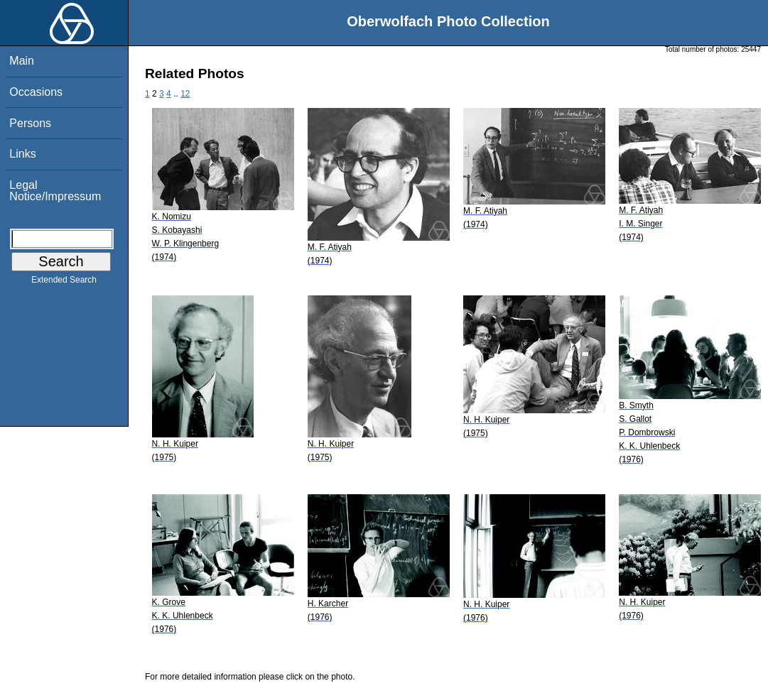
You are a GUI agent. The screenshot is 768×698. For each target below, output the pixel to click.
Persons (30, 123)
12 (185, 94)
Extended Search (64, 282)
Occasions (36, 92)
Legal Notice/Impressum (55, 190)
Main (21, 61)
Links (22, 154)
